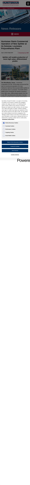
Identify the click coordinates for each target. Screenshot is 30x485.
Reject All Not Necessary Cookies (15, 142)
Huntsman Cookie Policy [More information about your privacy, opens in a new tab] (8, 119)
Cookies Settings (15, 154)
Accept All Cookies (15, 146)
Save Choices (15, 150)
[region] (15, 291)
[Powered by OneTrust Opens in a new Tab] (23, 159)
